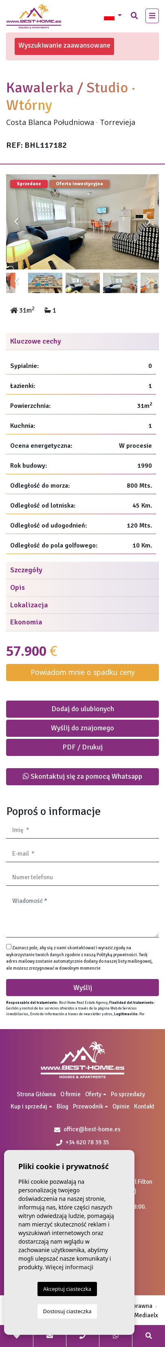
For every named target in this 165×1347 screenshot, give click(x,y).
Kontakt (144, 1106)
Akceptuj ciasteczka (67, 1288)
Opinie (121, 1106)
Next (149, 221)
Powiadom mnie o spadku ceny (83, 672)
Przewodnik (88, 1106)
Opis (17, 587)
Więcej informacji (69, 1267)
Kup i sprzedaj (29, 1106)
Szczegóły (26, 569)
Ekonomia (26, 622)
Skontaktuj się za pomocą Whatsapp (82, 776)
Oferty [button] (93, 1094)
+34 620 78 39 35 (82, 1142)
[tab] (82, 341)
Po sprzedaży (128, 1094)
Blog (62, 1106)
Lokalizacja (29, 604)
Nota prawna (135, 1306)
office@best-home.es (92, 1129)
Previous (16, 221)
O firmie (70, 1094)
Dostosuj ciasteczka (67, 1311)
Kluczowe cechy (35, 341)
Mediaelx (146, 1315)
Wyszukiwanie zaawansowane (64, 45)
